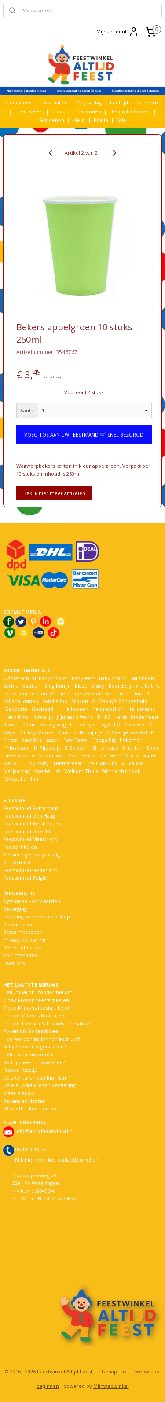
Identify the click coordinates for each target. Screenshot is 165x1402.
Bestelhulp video (23, 947)
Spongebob (82, 755)
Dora (137, 693)
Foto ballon (54, 102)
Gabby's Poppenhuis (122, 701)
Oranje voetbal (129, 732)
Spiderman (52, 755)
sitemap (107, 1371)
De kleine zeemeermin (86, 693)
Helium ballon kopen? (28, 1054)
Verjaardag (89, 102)
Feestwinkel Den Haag (29, 815)
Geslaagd (42, 709)
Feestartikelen (20, 846)
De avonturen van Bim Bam (35, 1077)
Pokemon (131, 739)
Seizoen (79, 747)
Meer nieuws (18, 1093)
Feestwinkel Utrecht (27, 831)
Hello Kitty (16, 717)
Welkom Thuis (81, 771)
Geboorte (148, 102)
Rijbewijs (50, 747)
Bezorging (15, 909)
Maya (9, 732)
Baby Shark (112, 678)
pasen (52, 739)
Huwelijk (43, 717)
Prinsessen (16, 747)
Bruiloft (60, 111)
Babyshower (54, 678)
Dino (122, 693)
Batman (31, 685)
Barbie (10, 685)
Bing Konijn (57, 685)
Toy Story (37, 763)
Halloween (75, 709)
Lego (103, 724)
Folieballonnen (20, 701)
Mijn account (117, 31)
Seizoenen (51, 120)
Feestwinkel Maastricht (30, 839)
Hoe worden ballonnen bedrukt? (41, 1039)
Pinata (101, 120)
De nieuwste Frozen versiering (39, 1085)
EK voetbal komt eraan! (30, 1108)
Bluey (98, 685)
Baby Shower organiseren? (34, 1046)
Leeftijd (119, 102)
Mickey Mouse (36, 732)
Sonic (153, 747)
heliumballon (108, 709)
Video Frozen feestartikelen (36, 1000)
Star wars (110, 755)
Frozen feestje (20, 1069)
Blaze (80, 685)
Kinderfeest (19, 102)
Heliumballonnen (130, 111)
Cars (11, 693)
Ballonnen (89, 111)
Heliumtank (141, 709)
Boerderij (120, 685)
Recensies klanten (24, 1101)
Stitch (131, 755)
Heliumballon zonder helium (38, 992)
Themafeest (29, 111)
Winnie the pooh (121, 771)
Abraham (18, 678)
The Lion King (100, 763)
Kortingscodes (20, 955)
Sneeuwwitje (19, 755)
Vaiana (136, 763)
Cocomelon (33, 693)
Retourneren (18, 924)
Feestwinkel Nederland (30, 870)
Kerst (120, 717)
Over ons (14, 963)
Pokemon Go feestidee (30, 1031)
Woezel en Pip (21, 778)
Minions (66, 732)
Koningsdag (52, 724)
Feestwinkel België (25, 877)
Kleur (79, 120)
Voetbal (42, 771)
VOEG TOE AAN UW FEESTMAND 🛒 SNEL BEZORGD (83, 435)
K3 (106, 717)
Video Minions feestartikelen (37, 1007)
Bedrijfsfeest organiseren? (34, 1062)
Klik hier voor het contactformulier (56, 1159)
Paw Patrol (75, 739)
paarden (31, 739)
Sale (121, 120)
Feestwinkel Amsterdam (31, 823)
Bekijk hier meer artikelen (54, 493)
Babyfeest (83, 678)
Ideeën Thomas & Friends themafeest (48, 1023)
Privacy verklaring (24, 939)
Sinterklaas (105, 747)
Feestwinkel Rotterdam (30, 808)
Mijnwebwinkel (111, 1386)
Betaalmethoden (23, 932)
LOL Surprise (129, 724)
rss (126, 1371)
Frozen (79, 701)
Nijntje (94, 732)
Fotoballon (54, 701)
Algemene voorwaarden (31, 901)
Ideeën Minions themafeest (35, 1015)
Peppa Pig (104, 739)
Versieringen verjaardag (31, 854)
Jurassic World (77, 717)
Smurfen (132, 747)
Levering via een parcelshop (36, 916)
